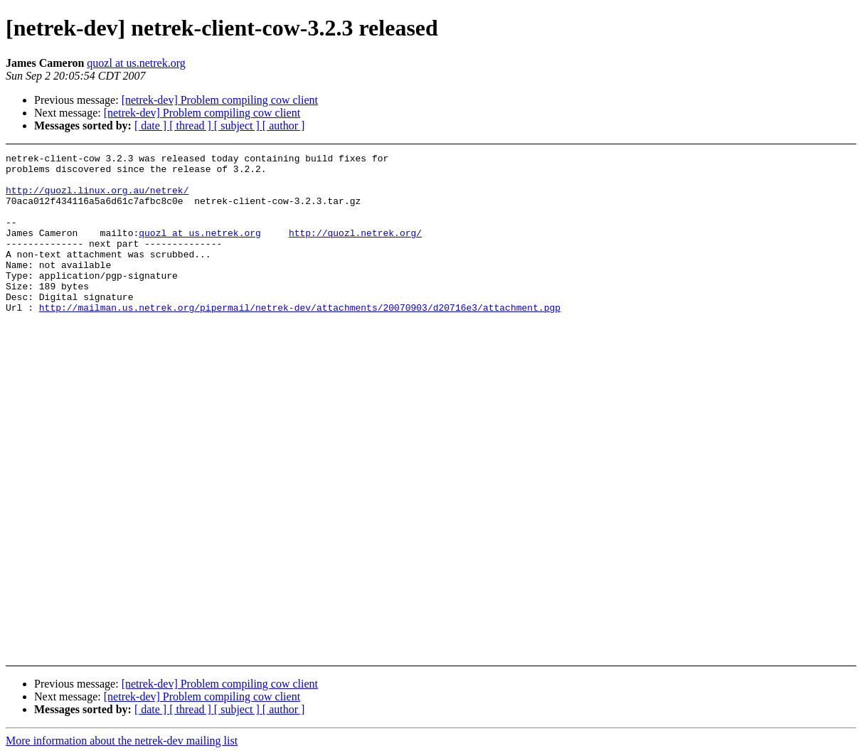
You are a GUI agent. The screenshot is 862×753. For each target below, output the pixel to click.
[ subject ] (238, 125)
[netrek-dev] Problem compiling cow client (220, 100)
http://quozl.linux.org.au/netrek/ (97, 198)
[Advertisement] (773, 188)
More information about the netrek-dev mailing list (122, 741)
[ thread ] (191, 125)
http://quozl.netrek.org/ (355, 249)
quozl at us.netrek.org (136, 63)
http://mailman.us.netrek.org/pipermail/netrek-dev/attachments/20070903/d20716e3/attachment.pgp (299, 339)
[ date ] (151, 125)
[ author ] (283, 125)
